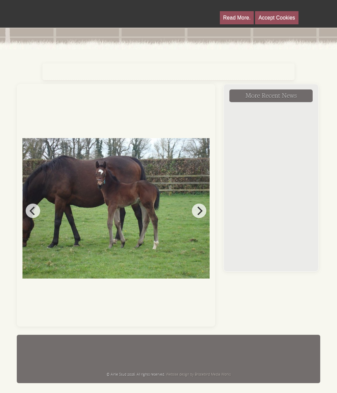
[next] (199, 211)
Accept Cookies (276, 17)
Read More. (237, 17)
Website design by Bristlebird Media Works (198, 374)
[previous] (33, 211)
